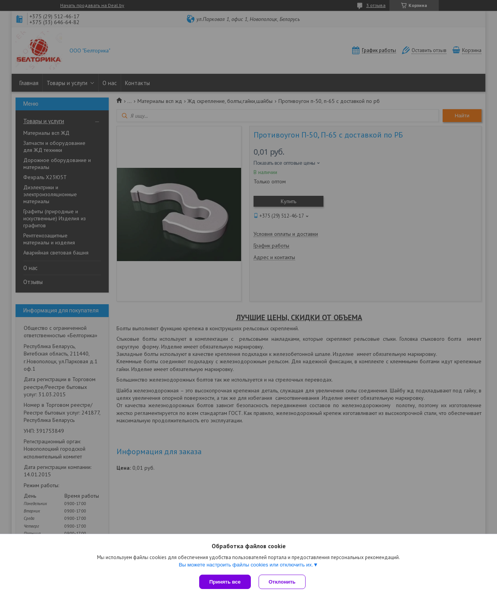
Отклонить (282, 582)
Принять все (225, 582)
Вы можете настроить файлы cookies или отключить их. (246, 565)
